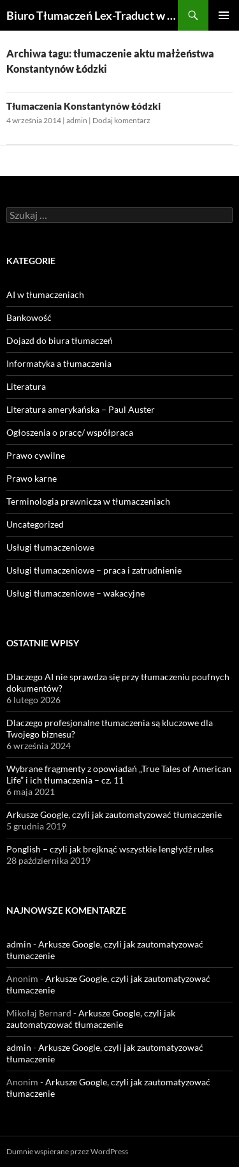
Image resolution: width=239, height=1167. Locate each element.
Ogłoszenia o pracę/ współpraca (69, 432)
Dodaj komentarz (121, 120)
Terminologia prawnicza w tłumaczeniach (88, 501)
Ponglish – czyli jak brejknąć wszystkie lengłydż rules (110, 849)
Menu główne (223, 15)
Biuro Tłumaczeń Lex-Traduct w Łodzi (92, 15)
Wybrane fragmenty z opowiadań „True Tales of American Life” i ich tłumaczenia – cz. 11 (118, 774)
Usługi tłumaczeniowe (50, 547)
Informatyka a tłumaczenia (59, 363)
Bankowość (29, 317)
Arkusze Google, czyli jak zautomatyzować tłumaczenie (114, 814)
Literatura (26, 386)
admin (76, 120)
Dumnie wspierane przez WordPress (67, 1151)
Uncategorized (35, 524)
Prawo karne (31, 478)
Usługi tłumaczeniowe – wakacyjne (75, 593)
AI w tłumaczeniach (45, 294)
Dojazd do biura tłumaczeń (59, 340)
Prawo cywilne (35, 455)
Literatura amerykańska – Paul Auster (80, 409)
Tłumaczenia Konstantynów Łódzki (83, 106)
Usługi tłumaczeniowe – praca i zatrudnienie (94, 570)
